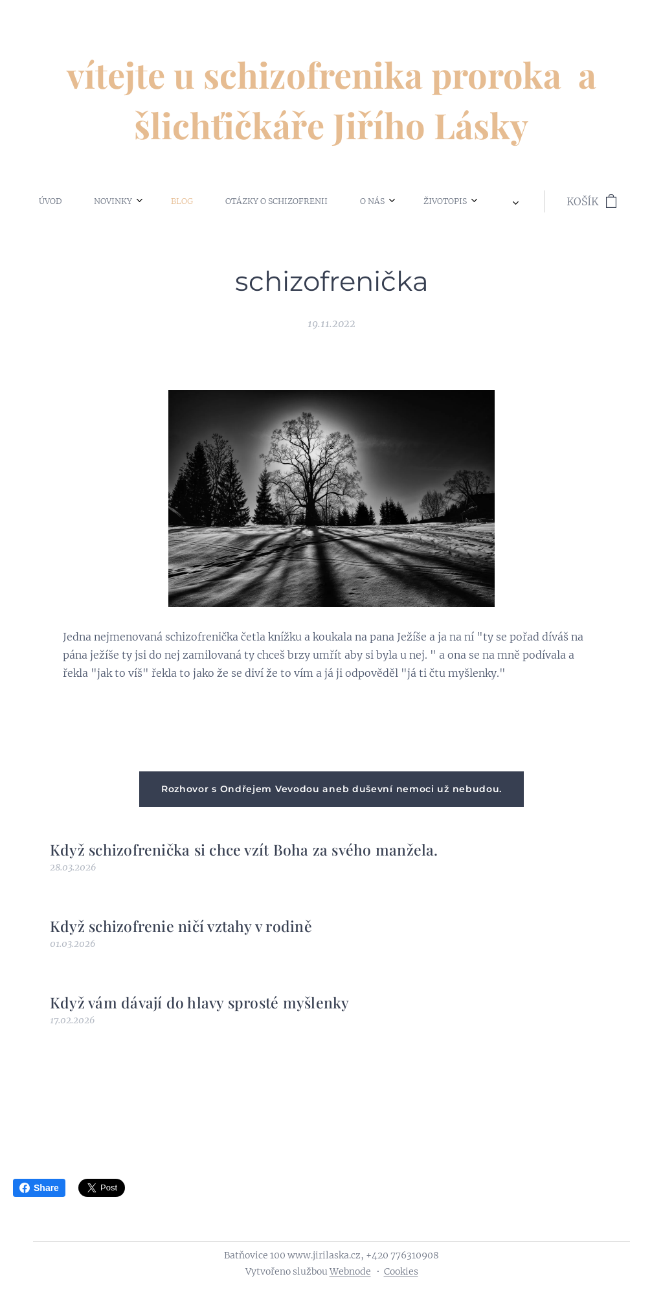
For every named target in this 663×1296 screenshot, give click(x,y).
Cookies (401, 1271)
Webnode (350, 1271)
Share (39, 1188)
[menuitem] (52, 201)
